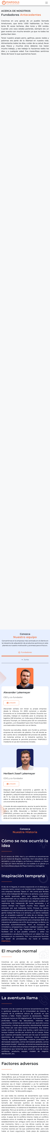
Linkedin (11, 703)
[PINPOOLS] (10, 3)
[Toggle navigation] (46, 2)
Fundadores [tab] (25, 652)
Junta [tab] (25, 660)
